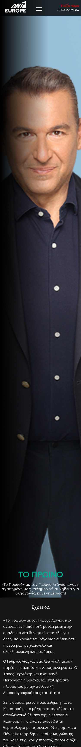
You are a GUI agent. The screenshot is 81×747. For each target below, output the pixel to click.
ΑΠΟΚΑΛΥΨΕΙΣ (68, 7)
